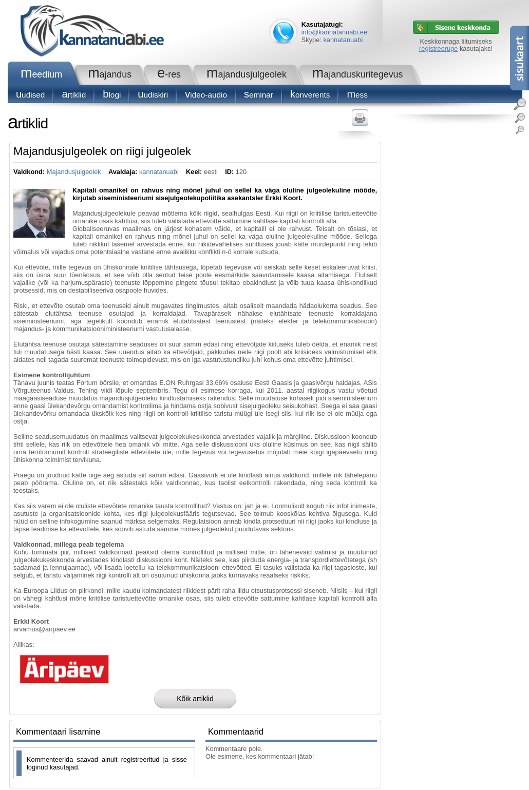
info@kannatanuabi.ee (334, 32)
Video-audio (206, 94)
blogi (112, 94)
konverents (310, 94)
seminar (258, 94)
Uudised (30, 94)
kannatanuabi (343, 40)
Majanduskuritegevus (357, 74)
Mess (357, 94)
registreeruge (438, 48)
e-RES (169, 74)
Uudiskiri (153, 94)
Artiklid (74, 94)
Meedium (41, 74)
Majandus (109, 74)
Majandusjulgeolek (246, 74)
